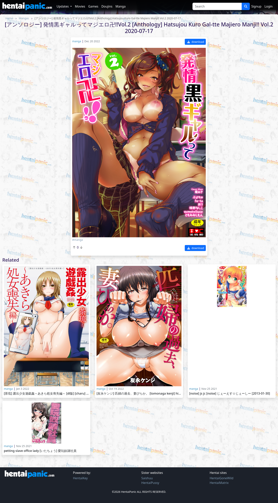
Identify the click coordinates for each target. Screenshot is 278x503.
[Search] (217, 6)
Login (268, 6)
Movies (80, 6)
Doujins (106, 6)
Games (93, 6)
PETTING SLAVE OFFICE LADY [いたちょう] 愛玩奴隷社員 (40, 451)
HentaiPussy (150, 483)
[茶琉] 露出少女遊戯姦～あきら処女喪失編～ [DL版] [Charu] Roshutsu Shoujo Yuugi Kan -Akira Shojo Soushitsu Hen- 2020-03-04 (46, 393)
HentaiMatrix (219, 483)
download (195, 42)
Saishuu (147, 478)
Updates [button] (63, 6)
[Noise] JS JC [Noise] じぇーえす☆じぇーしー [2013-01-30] (229, 393)
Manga (120, 6)
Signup (256, 6)
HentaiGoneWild (221, 478)
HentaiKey (80, 478)
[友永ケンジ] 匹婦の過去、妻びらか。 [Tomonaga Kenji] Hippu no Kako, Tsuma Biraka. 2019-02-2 (139, 393)
